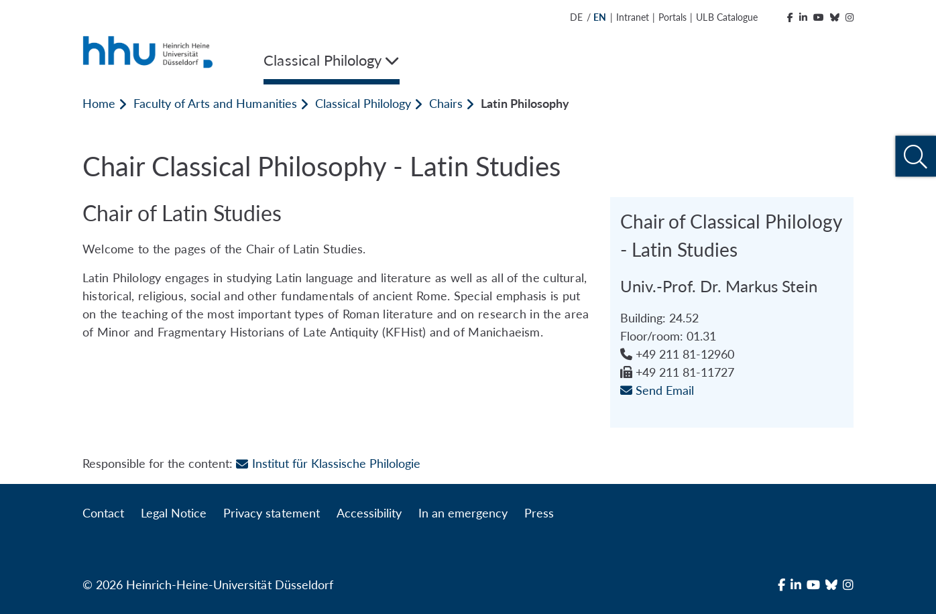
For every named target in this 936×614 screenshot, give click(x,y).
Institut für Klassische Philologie (328, 463)
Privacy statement (271, 512)
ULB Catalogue (726, 17)
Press (539, 512)
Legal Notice (174, 512)
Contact (103, 512)
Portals (672, 17)
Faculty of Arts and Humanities (214, 103)
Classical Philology (363, 103)
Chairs (446, 103)
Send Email (657, 390)
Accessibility (369, 512)
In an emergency (463, 512)
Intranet (632, 17)
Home (98, 103)
